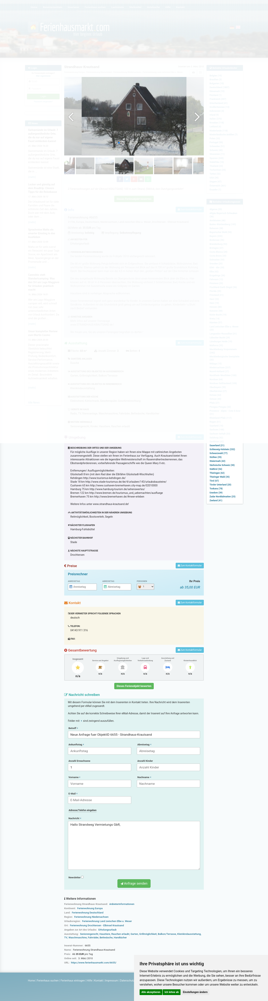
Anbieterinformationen (121, 904)
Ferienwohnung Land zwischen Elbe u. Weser (107, 921)
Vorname (74, 777)
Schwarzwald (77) (218, 453)
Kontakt (98, 980)
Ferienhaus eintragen (73, 980)
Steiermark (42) (217, 461)
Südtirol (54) (216, 469)
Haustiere (104, 934)
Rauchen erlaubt (120, 934)
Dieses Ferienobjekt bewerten (134, 686)
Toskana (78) (216, 488)
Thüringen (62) (217, 473)
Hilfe (89, 980)
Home (31, 980)
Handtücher (120, 937)
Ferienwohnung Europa (90, 908)
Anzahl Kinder (145, 760)
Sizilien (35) (216, 457)
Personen (142, 581)
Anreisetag (74, 581)
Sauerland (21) (217, 445)
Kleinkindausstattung (189, 934)
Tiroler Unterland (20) (220, 484)
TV (65, 937)
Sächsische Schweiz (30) (222, 465)
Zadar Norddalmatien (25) (222, 496)
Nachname (144, 777)
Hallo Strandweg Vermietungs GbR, (134, 845)
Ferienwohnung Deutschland (87, 912)
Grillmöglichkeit (148, 934)
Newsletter (76, 877)
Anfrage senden (134, 883)
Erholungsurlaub (107, 929)
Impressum (111, 980)
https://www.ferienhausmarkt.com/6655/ (93, 962)
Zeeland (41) (216, 500)
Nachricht (74, 818)
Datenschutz (127, 980)
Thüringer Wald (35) (220, 477)
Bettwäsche (106, 937)
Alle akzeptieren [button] (150, 992)
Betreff (73, 728)
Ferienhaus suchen (48, 980)
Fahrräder (93, 937)
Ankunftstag (76, 744)
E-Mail (72, 793)
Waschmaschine (77, 937)
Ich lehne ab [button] (172, 992)
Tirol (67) (214, 480)
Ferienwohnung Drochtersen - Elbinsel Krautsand (97, 925)
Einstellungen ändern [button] (195, 992)
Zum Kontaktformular (190, 565)
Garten (134, 934)
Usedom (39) (216, 492)
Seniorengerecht (89, 934)
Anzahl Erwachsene (79, 760)
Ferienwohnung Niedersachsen (91, 916)
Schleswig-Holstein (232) (222, 449)
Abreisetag (108, 581)
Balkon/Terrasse (167, 934)
